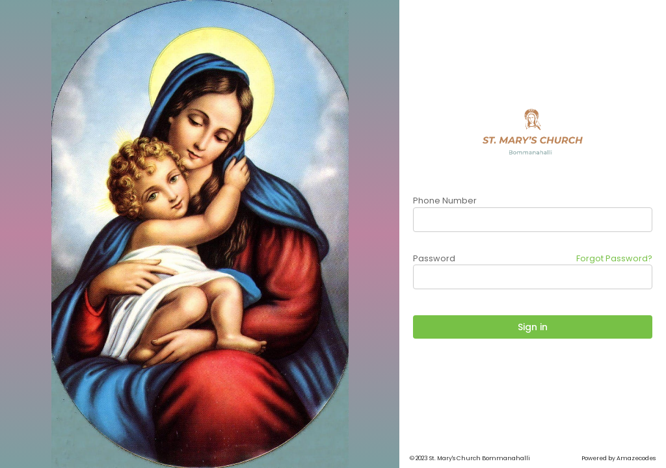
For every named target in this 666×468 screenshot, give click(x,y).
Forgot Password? (614, 258)
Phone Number (445, 200)
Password (434, 258)
